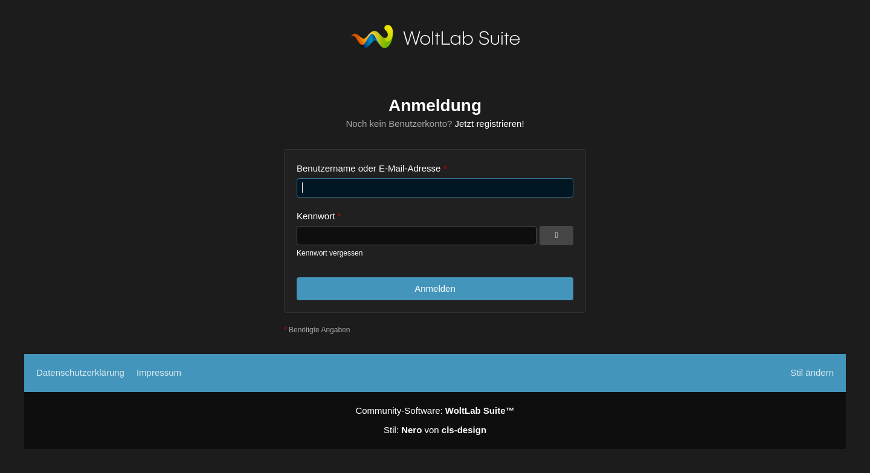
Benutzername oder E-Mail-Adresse (368, 168)
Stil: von (435, 430)
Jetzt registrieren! (489, 123)
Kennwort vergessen (329, 253)
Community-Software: (434, 410)
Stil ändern (812, 372)
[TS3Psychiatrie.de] (435, 39)
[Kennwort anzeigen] (556, 235)
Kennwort (316, 216)
